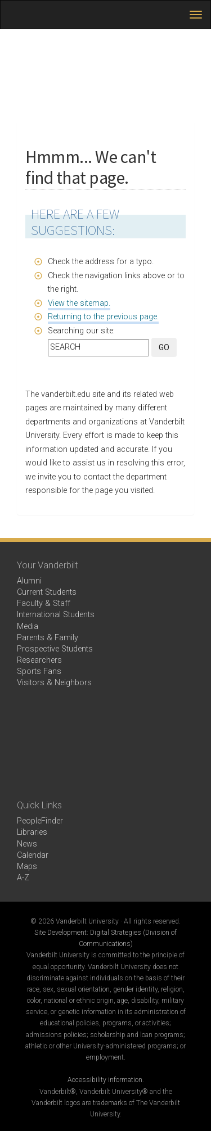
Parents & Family (47, 638)
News (27, 844)
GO (164, 347)
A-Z (23, 878)
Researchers (39, 660)
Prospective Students (55, 649)
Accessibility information (105, 1080)
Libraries (32, 832)
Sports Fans (39, 671)
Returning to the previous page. (103, 317)
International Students (56, 614)
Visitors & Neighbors (54, 682)
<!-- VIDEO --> (105, 744)
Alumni (29, 581)
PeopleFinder (40, 821)
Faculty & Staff (43, 603)
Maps (27, 866)
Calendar (32, 855)
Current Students (47, 592)
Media (27, 626)
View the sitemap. (79, 303)
